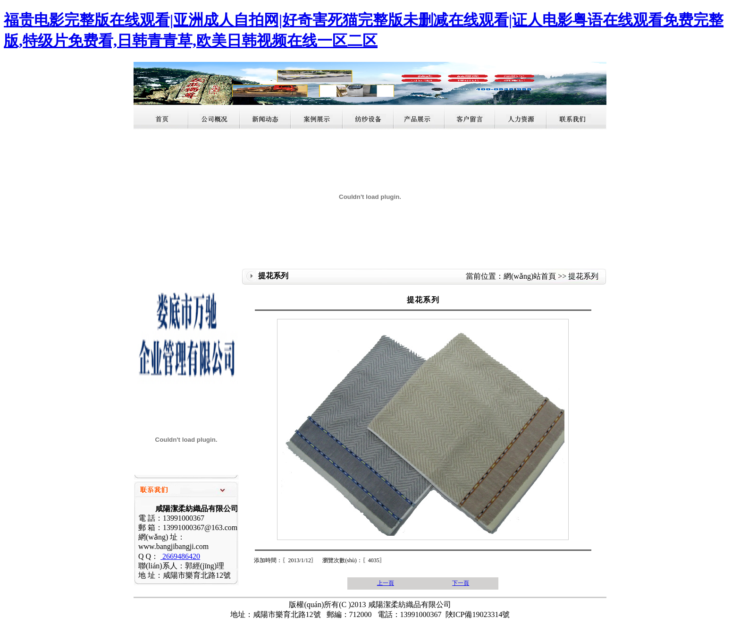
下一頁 (460, 583)
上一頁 (385, 583)
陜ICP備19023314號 (478, 614)
